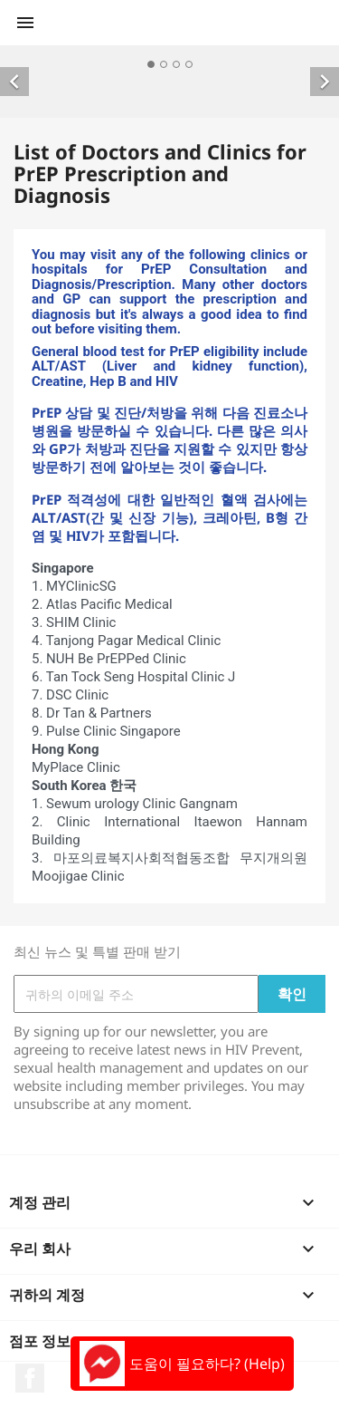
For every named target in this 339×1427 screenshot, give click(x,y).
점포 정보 (40, 1341)
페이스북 (29, 1378)
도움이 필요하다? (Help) (182, 1363)
